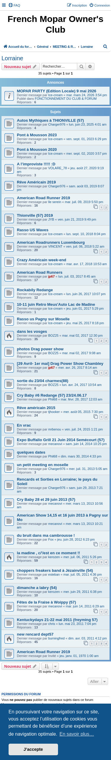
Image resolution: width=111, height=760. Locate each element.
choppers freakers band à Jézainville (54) (55, 570)
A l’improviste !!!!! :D (36, 164)
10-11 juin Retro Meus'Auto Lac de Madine (56, 304)
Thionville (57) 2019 (35, 215)
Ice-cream (55, 95)
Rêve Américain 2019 (36, 182)
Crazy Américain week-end (41, 260)
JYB (51, 219)
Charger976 (56, 124)
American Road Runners (39, 272)
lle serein (54, 202)
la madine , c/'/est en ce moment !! (48, 553)
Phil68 (52, 399)
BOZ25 (53, 335)
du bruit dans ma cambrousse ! (46, 535)
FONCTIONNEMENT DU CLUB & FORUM (66, 98)
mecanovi (55, 444)
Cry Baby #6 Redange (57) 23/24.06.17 (52, 395)
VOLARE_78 (57, 168)
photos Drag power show (40, 349)
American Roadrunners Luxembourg (51, 242)
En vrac (24, 425)
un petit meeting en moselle (42, 465)
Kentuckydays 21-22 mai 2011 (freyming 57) (57, 620)
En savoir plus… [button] (76, 734)
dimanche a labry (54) (37, 587)
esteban (54, 574)
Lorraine (12, 58)
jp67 (51, 276)
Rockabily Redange (35, 290)
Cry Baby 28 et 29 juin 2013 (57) (46, 499)
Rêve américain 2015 (36, 408)
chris (51, 624)
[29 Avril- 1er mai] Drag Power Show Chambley (60, 363)
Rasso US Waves (33, 230)
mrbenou (54, 429)
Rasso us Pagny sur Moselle (43, 319)
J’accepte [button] (33, 749)
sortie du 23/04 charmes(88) (42, 381)
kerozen (54, 557)
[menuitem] (14, 5)
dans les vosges (32, 331)
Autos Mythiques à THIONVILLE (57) (50, 120)
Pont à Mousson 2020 (37, 149)
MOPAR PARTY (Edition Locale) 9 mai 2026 (56, 91)
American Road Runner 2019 (43, 198)
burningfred (56, 638)
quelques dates (31, 452)
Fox (51, 539)
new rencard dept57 (35, 634)
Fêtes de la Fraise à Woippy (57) (46, 602)
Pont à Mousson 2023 (37, 135)
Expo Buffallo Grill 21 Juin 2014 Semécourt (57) (60, 440)
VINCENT (55, 246)
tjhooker (54, 412)
